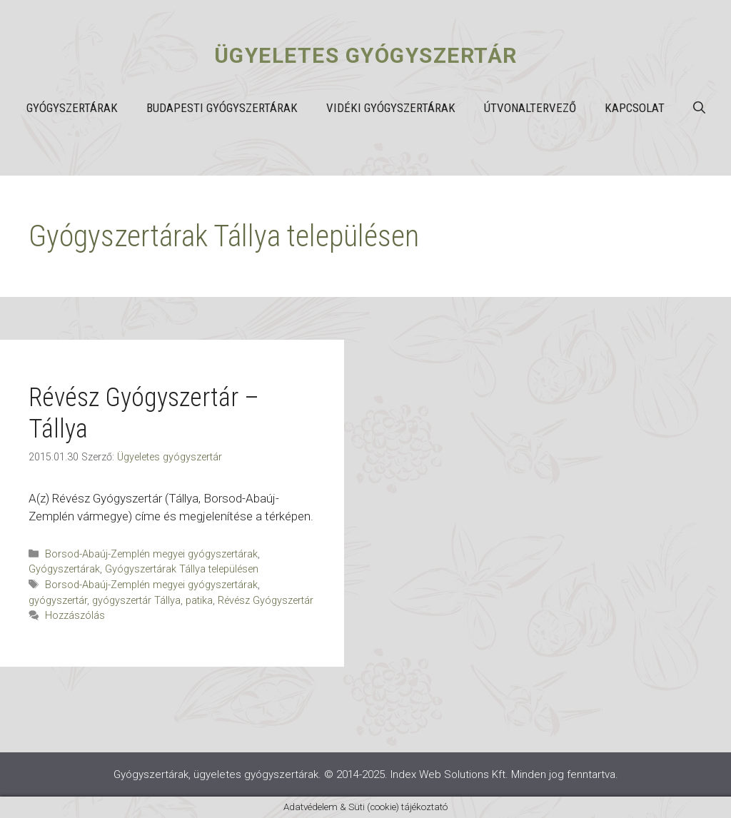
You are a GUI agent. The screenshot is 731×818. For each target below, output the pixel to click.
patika (199, 601)
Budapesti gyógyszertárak (222, 108)
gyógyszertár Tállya (136, 601)
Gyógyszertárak (72, 108)
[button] (699, 108)
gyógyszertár (58, 601)
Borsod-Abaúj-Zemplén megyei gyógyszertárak (151, 554)
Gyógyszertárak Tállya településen (181, 569)
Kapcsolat (635, 108)
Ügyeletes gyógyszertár (366, 55)
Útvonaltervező (530, 108)
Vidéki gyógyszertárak (390, 108)
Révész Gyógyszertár (265, 601)
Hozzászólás (75, 616)
